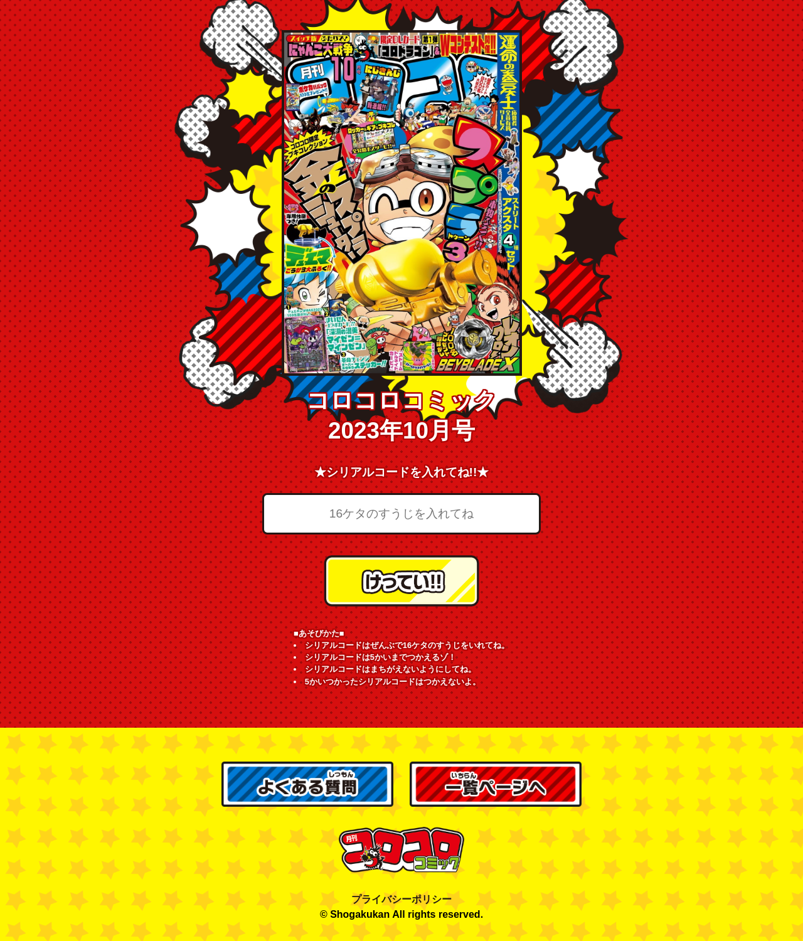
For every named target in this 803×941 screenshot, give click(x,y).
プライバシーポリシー (401, 899)
